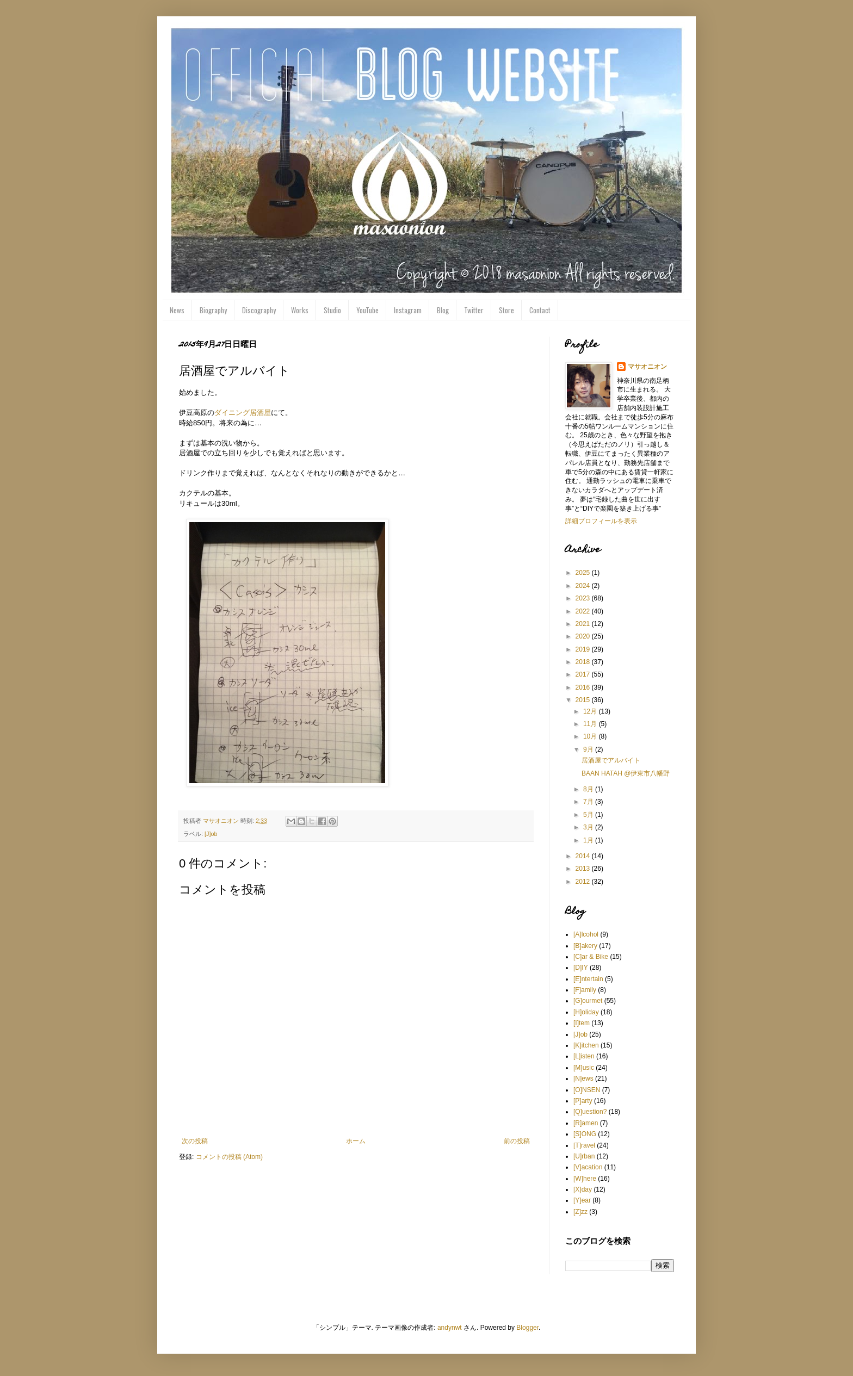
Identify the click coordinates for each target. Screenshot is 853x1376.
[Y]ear (582, 1200)
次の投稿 (195, 1141)
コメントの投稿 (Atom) (229, 1157)
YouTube (367, 310)
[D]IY (580, 967)
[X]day (582, 1189)
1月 (589, 840)
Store (506, 310)
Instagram (408, 310)
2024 (584, 586)
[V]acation (587, 1167)
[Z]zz (580, 1212)
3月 (589, 827)
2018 (584, 662)
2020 (584, 636)
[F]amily (584, 990)
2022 (584, 611)
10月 (591, 736)
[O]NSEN (586, 1090)
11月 (591, 724)
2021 (584, 624)
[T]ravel (584, 1145)
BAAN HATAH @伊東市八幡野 (626, 773)
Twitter (474, 310)
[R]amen (585, 1123)
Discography (259, 310)
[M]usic (583, 1067)
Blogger (527, 1327)
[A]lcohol (585, 934)
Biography (213, 310)
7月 (589, 801)
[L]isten (584, 1056)
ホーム (356, 1141)
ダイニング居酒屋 (242, 412)
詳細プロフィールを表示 (601, 521)
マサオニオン (647, 366)
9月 (589, 749)
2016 (584, 687)
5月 (589, 815)
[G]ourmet (587, 1001)
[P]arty (582, 1101)
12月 (591, 711)
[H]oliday (586, 1012)
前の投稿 (517, 1141)
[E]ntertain (588, 979)
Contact (540, 310)
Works (299, 310)
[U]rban (584, 1156)
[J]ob (211, 833)
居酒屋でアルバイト (611, 760)
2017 (584, 674)
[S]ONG (584, 1134)
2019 (584, 649)
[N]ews (583, 1078)
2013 (584, 868)
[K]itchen (586, 1045)
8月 (589, 789)
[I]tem (581, 1023)
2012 (584, 881)
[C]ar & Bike (590, 956)
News (177, 310)
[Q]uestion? (590, 1111)
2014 (584, 856)
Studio (332, 310)
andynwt (449, 1327)
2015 (584, 700)
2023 (584, 598)
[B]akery (585, 946)
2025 (584, 573)
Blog (443, 310)
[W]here (584, 1178)
